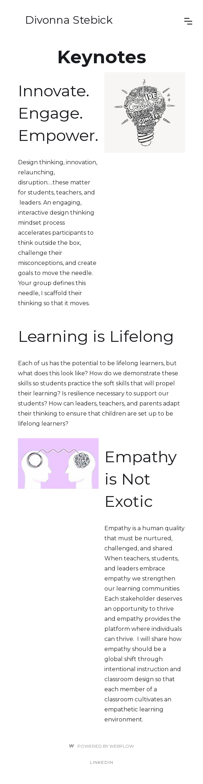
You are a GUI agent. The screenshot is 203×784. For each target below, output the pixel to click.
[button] (188, 21)
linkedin (101, 762)
